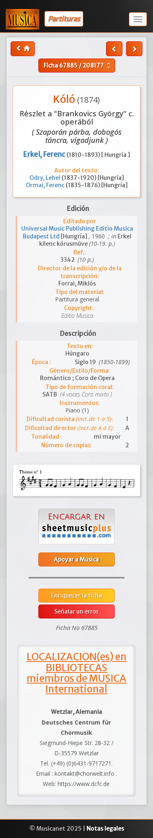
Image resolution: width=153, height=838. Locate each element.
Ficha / (78, 65)
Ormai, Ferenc (46, 185)
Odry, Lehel (45, 177)
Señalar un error (76, 611)
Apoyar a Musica (76, 559)
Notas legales (105, 828)
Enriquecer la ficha (76, 595)
